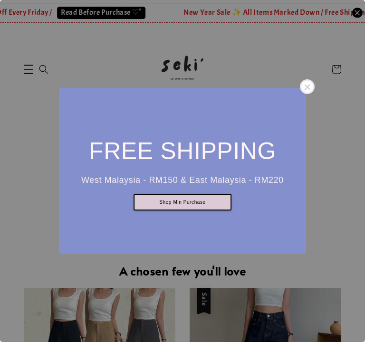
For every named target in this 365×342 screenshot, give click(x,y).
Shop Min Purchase (182, 202)
